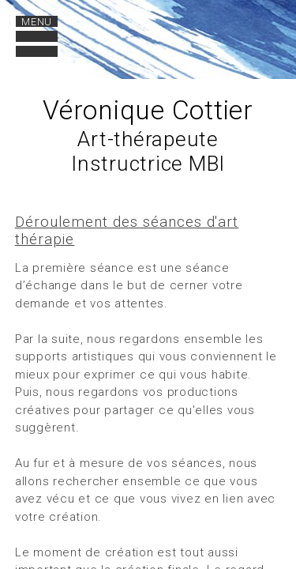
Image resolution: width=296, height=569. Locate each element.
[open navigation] (37, 37)
